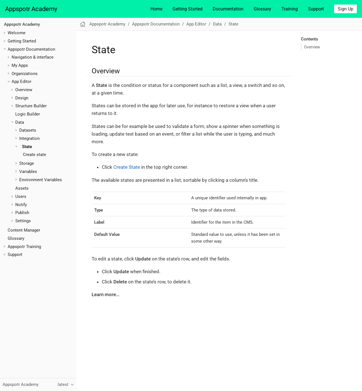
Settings (23, 220)
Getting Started (187, 9)
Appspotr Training (24, 246)
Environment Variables (40, 179)
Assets (22, 188)
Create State (126, 167)
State (27, 146)
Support (316, 9)
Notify (21, 204)
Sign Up (345, 9)
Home (156, 9)
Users (20, 196)
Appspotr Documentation (31, 49)
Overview (23, 89)
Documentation (228, 9)
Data (19, 122)
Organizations (25, 73)
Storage (26, 163)
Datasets (27, 130)
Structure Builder (31, 105)
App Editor (21, 81)
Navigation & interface (32, 57)
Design (21, 98)
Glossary (262, 9)
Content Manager (24, 230)
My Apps (20, 65)
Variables (28, 171)
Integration (29, 138)
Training (289, 9)
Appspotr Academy (31, 8)
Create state (34, 154)
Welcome (16, 32)
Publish (22, 212)
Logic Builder (27, 114)
